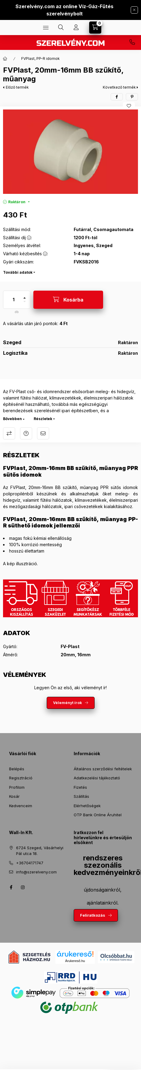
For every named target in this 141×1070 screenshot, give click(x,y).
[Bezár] (134, 10)
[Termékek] (46, 27)
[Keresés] (61, 27)
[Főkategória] (5, 58)
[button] (70, 151)
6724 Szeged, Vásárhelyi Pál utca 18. (39, 850)
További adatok (17, 272)
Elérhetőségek (87, 805)
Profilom (17, 787)
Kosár (14, 796)
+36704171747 (132, 42)
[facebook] (117, 96)
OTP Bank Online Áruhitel (98, 814)
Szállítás (81, 796)
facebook (11, 887)
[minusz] (24, 304)
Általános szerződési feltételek (103, 768)
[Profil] (76, 27)
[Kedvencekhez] (129, 105)
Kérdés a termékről (26, 433)
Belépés (16, 768)
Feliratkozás (92, 915)
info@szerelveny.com (36, 871)
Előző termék (17, 87)
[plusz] (24, 295)
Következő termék (119, 87)
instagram (23, 887)
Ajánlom (43, 433)
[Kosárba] (68, 300)
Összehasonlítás (9, 433)
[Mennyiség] (14, 299)
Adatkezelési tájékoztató (97, 777)
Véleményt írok (67, 702)
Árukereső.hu (75, 961)
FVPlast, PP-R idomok (40, 58)
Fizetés (80, 787)
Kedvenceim (20, 805)
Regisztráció (20, 777)
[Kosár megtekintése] (95, 27)
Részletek (43, 418)
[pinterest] (132, 96)
